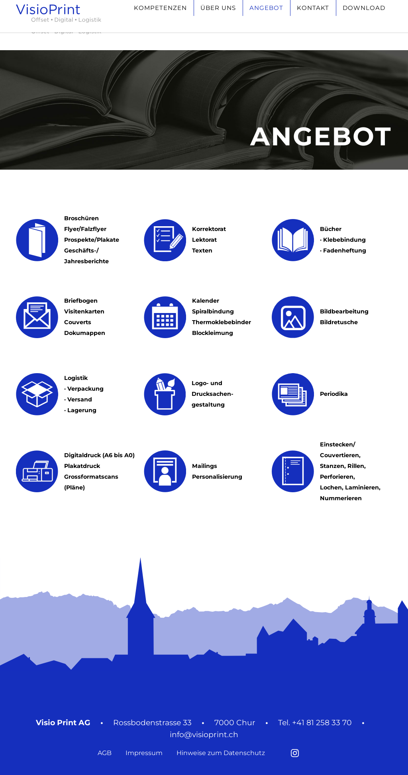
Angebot (266, 22)
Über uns (218, 22)
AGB (105, 753)
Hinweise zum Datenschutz (221, 753)
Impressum (144, 753)
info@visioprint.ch (204, 734)
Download (364, 22)
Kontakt (313, 22)
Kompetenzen (160, 22)
